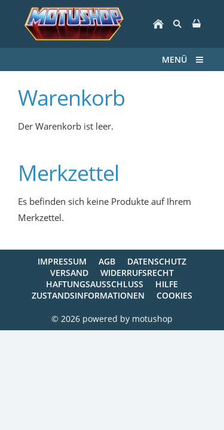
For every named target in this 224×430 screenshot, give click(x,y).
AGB (107, 261)
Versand (69, 272)
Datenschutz (156, 261)
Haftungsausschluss (94, 284)
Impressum (62, 261)
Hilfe (166, 284)
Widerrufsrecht (137, 272)
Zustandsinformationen (88, 295)
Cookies (174, 295)
